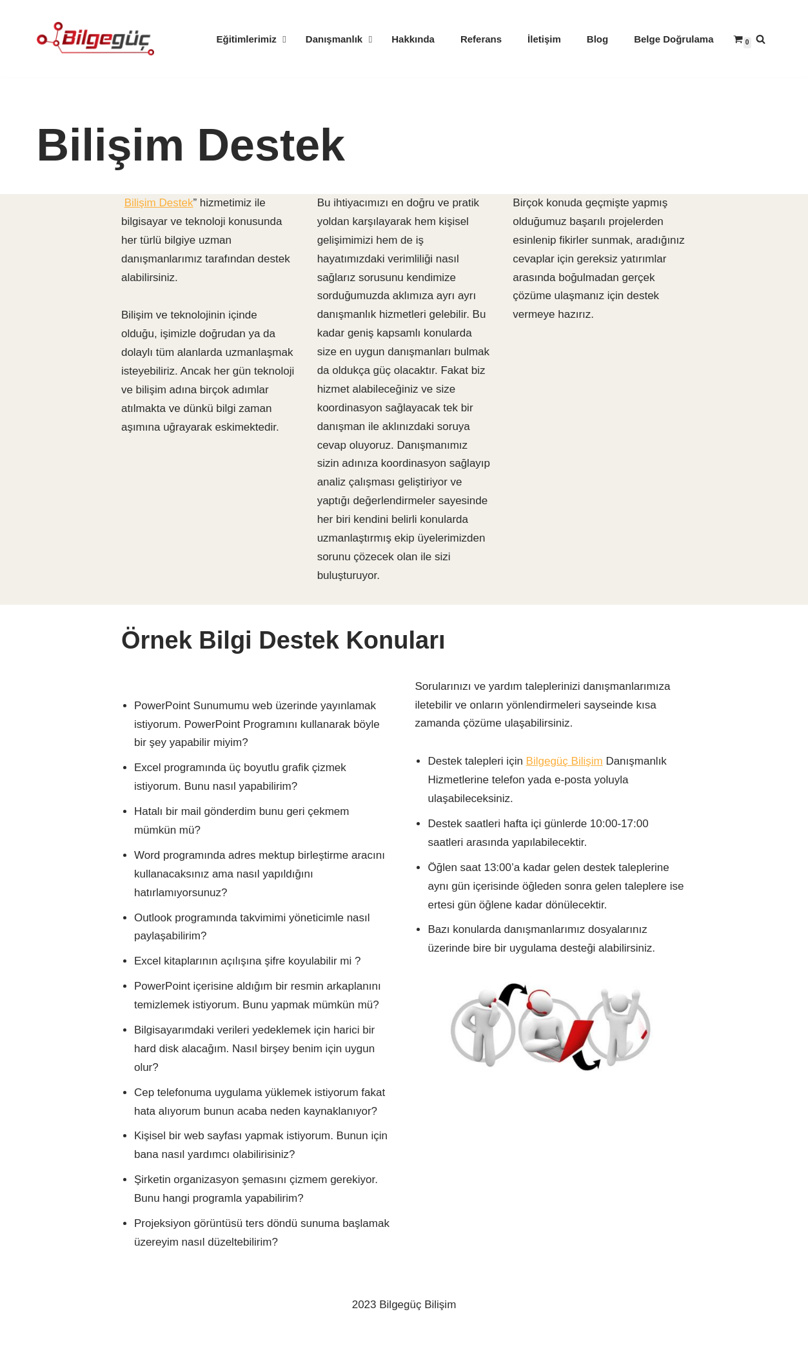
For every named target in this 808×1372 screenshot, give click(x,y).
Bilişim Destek (158, 203)
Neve (50, 1335)
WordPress (98, 1335)
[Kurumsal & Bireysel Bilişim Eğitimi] (95, 39)
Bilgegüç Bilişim (564, 761)
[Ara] (760, 39)
